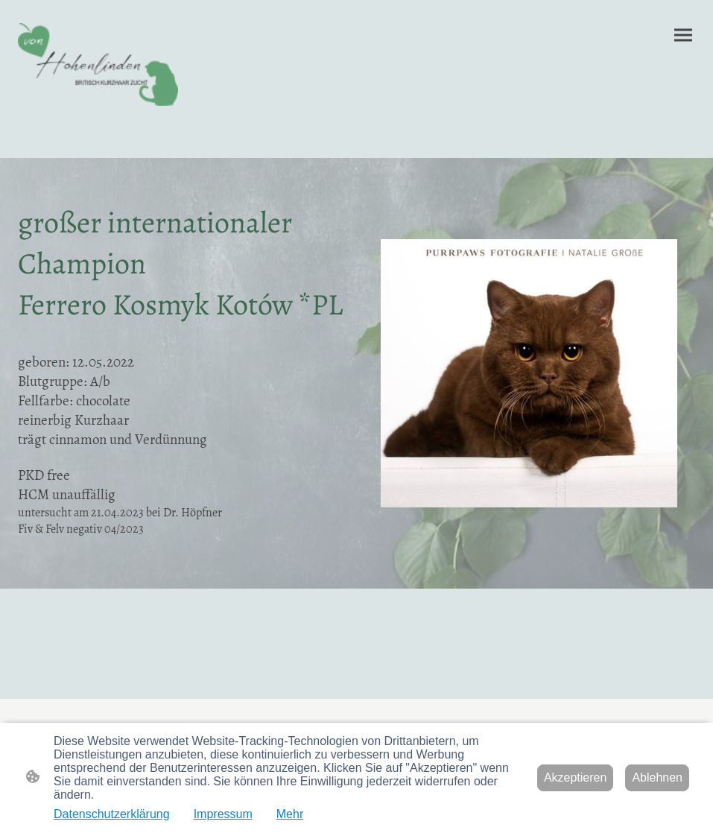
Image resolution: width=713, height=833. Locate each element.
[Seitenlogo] (98, 64)
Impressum (223, 814)
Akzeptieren (575, 777)
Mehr (289, 814)
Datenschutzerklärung (112, 814)
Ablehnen (657, 777)
